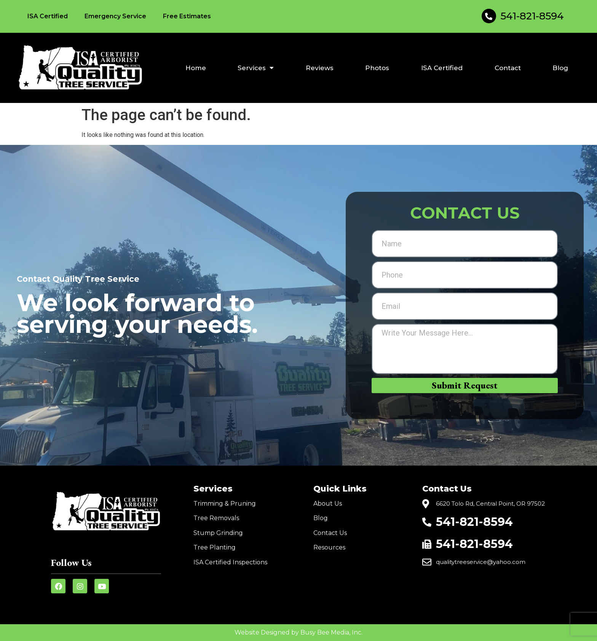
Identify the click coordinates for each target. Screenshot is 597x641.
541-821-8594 (532, 16)
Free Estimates (187, 16)
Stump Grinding (218, 533)
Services (256, 68)
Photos (377, 68)
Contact (508, 68)
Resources (329, 547)
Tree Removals (216, 518)
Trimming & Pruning (224, 503)
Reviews (320, 68)
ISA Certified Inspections (230, 562)
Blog (560, 68)
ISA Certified (47, 16)
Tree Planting (214, 547)
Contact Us (330, 533)
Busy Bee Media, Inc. (331, 632)
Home (195, 68)
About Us (327, 503)
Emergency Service (115, 16)
